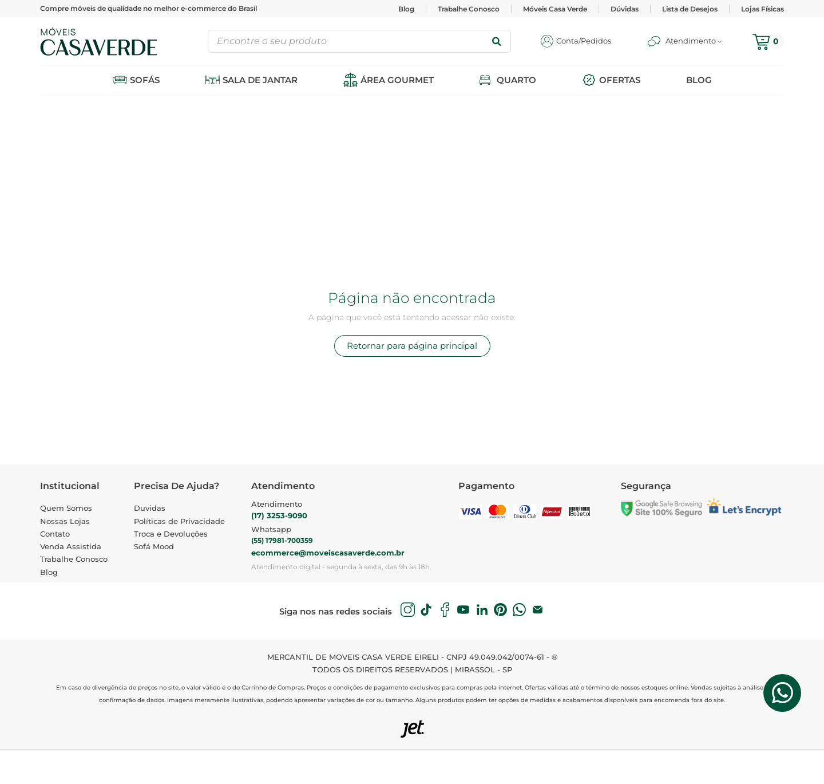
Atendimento (276, 504)
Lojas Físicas (762, 9)
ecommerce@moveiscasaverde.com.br (328, 552)
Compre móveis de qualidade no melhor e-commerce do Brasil (148, 8)
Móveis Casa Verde (555, 9)
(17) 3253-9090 (279, 515)
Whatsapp (271, 529)
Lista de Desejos (690, 9)
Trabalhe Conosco (469, 9)
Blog (406, 9)
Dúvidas (625, 9)
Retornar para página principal (412, 345)
